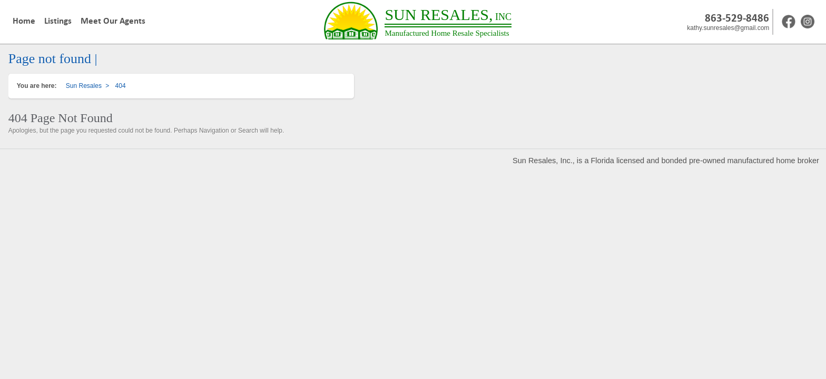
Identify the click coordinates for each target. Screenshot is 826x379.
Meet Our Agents (113, 21)
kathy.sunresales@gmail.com (728, 28)
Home (24, 21)
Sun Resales (84, 85)
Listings (58, 21)
